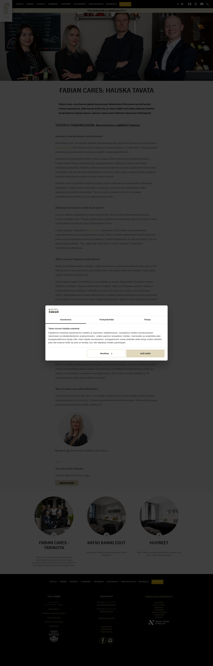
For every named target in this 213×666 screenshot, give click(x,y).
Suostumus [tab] (65, 319)
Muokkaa (106, 353)
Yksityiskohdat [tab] (106, 319)
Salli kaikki (145, 353)
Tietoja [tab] (147, 319)
